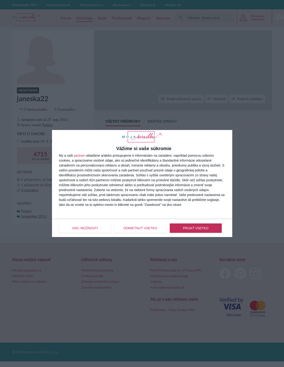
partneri (79, 155)
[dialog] (142, 183)
